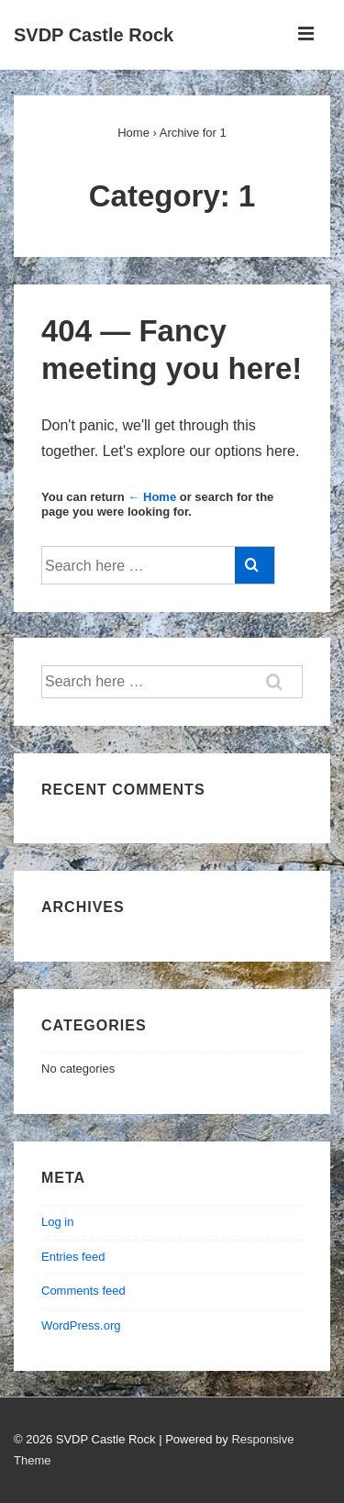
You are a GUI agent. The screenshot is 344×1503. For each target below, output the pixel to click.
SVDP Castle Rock (93, 35)
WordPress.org (80, 1325)
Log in (57, 1222)
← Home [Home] (152, 497)
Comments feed (83, 1290)
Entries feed (73, 1257)
